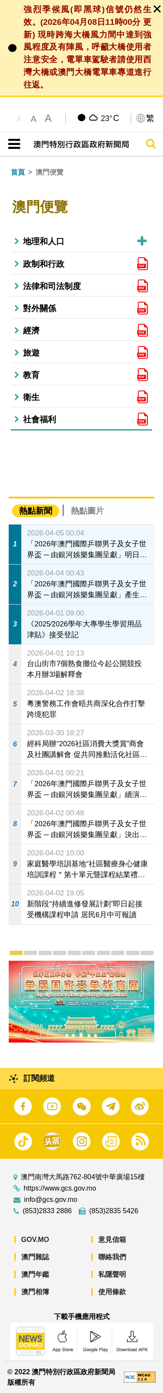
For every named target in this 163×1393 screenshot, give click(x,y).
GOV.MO (35, 1239)
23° (110, 118)
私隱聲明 (112, 1274)
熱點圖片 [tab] (87, 510)
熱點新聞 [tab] (35, 510)
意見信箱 (112, 1239)
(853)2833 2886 (47, 1211)
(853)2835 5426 (113, 1211)
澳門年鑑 (35, 1274)
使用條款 (112, 1291)
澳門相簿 (35, 1291)
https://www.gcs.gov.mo (59, 1188)
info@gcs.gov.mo (50, 1199)
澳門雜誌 (35, 1257)
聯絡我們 (112, 1257)
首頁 (18, 172)
